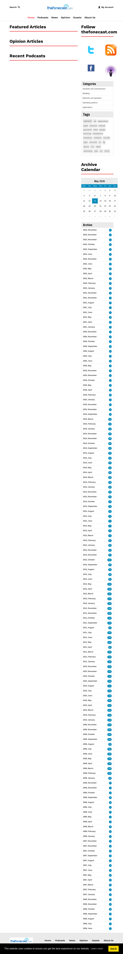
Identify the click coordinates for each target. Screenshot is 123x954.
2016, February (89, 395)
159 (109, 749)
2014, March (88, 477)
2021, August (88, 303)
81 (110, 550)
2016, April (87, 390)
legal (85, 142)
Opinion (65, 17)
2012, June (87, 579)
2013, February (89, 540)
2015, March (88, 419)
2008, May (87, 817)
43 (110, 458)
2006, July (87, 924)
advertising (88, 151)
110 (109, 594)
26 (110, 429)
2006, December (90, 899)
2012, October (89, 560)
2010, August (88, 686)
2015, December (90, 404)
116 (109, 662)
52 (110, 468)
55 (110, 472)
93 (110, 744)
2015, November (90, 409)
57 (110, 511)
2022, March (88, 278)
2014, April (87, 472)
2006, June (87, 928)
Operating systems (90, 103)
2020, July (87, 356)
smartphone (98, 133)
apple (85, 126)
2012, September (90, 565)
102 (109, 560)
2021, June (87, 312)
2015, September (90, 414)
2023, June (87, 254)
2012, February (89, 599)
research (93, 126)
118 (109, 667)
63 (110, 477)
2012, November (90, 555)
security (106, 138)
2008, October (89, 793)
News (54, 17)
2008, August (88, 802)
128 (109, 696)
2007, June (87, 870)
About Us (89, 17)
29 (110, 778)
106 (109, 608)
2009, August (88, 744)
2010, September (90, 681)
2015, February (89, 424)
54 (110, 443)
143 (109, 720)
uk (95, 121)
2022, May (87, 269)
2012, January (89, 603)
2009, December (90, 725)
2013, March (88, 535)
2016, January (89, 400)
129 (109, 603)
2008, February (89, 831)
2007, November (90, 846)
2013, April (87, 531)
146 (109, 730)
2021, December (90, 293)
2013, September (90, 506)
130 (109, 618)
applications (103, 121)
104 (109, 710)
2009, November (90, 730)
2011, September (90, 623)
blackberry (88, 138)
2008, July (87, 807)
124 (109, 633)
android (102, 126)
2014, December (90, 434)
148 (109, 739)
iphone (86, 147)
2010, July (87, 691)
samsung (87, 133)
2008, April (87, 822)
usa (92, 147)
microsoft (93, 142)
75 (110, 516)
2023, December (90, 235)
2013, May (87, 526)
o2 (100, 142)
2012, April (87, 589)
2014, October (89, 443)
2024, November (90, 230)
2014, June (87, 463)
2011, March (88, 652)
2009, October (89, 734)
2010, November (90, 671)
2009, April (87, 763)
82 (110, 647)
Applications (87, 107)
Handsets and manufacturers (94, 89)
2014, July (87, 458)
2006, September (90, 914)
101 (109, 652)
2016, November (90, 375)
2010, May (87, 700)
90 (110, 628)
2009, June (87, 754)
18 (110, 424)
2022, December (90, 259)
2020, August (88, 351)
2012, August (88, 569)
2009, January (89, 778)
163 (109, 768)
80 (110, 579)
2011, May (87, 642)
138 (109, 657)
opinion (88, 121)
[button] (15, 7)
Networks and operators (92, 98)
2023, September (90, 249)
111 (109, 686)
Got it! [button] (113, 948)
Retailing (86, 93)
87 (110, 555)
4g (104, 142)
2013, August (88, 511)
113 (109, 599)
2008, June (87, 812)
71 (110, 502)
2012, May (87, 584)
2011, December (90, 608)
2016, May (87, 385)
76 (110, 506)
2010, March (88, 710)
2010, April (87, 705)
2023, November (90, 240)
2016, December (90, 371)
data (96, 151)
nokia (95, 130)
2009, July (87, 749)
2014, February (89, 482)
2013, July (87, 516)
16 (110, 419)
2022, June (87, 264)
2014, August (88, 453)
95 (110, 545)
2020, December (90, 332)
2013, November (90, 497)
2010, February (89, 715)
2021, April (87, 322)
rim (101, 151)
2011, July (87, 632)
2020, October (89, 341)
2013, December (90, 492)
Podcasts (42, 17)
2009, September (90, 739)
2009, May (87, 759)
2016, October (89, 380)
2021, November (90, 298)
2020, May (87, 366)
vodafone (97, 138)
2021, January (89, 327)
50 (110, 463)
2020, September (90, 346)
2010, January (89, 720)
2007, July (87, 865)
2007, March (88, 885)
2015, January (89, 429)
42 (110, 448)
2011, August (88, 628)
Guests (77, 17)
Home (31, 17)
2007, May (87, 875)
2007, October (89, 851)
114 (109, 700)
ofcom (106, 151)
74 (110, 531)
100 (109, 589)
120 (109, 637)
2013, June (87, 521)
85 (110, 487)
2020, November (90, 337)
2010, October (89, 676)
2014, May (87, 468)
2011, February (89, 657)
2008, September (90, 797)
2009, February (89, 773)
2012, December (90, 550)
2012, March (88, 594)
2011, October (89, 618)
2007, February (89, 890)
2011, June (87, 637)
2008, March (88, 827)
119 (109, 623)
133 (109, 584)
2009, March (88, 768)
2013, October (89, 502)
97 (110, 540)
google (102, 130)
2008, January (89, 836)
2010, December (90, 666)
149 (109, 734)
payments (87, 130)
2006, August (88, 919)
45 (110, 438)
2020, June (87, 361)
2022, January (89, 288)
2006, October (89, 909)
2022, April (87, 274)
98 (110, 565)
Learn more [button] (97, 948)
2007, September (90, 856)
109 (109, 613)
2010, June (87, 696)
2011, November (90, 613)
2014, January (89, 487)
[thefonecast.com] (60, 7)
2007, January (89, 894)
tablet (98, 147)
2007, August (88, 860)
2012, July (87, 574)
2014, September (90, 448)
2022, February (89, 283)
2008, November (90, 788)
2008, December (90, 783)
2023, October (89, 244)
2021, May (87, 317)
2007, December (90, 841)
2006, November (90, 904)
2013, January (89, 545)
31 (110, 453)
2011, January (89, 662)
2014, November (90, 438)
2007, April (87, 880)
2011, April (87, 647)
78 (110, 482)
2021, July (87, 307)
